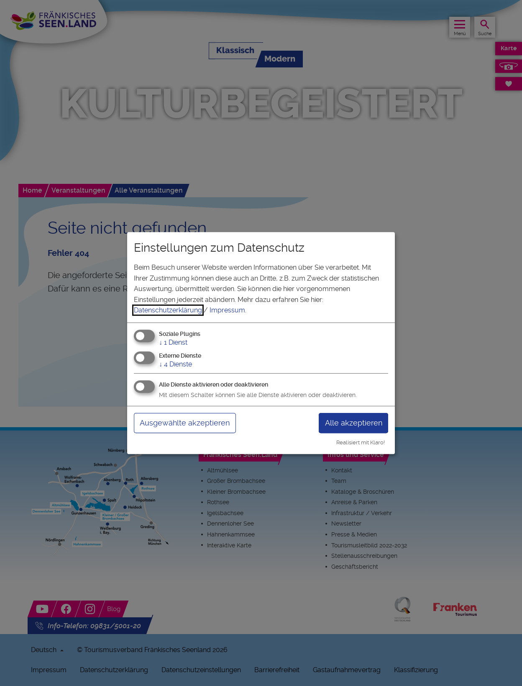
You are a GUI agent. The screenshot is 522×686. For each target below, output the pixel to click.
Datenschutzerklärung (168, 310)
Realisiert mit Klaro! (360, 442)
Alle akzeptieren (353, 422)
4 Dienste (175, 364)
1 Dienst (173, 342)
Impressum (227, 310)
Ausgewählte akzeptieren (185, 422)
